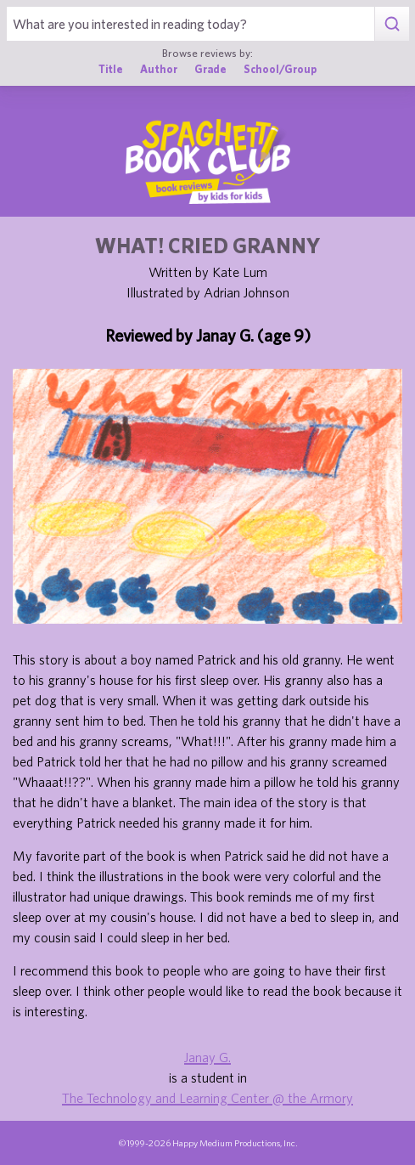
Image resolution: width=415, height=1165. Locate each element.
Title (110, 69)
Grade (210, 69)
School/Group (280, 69)
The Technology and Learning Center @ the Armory (207, 1098)
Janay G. (207, 1057)
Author (158, 69)
